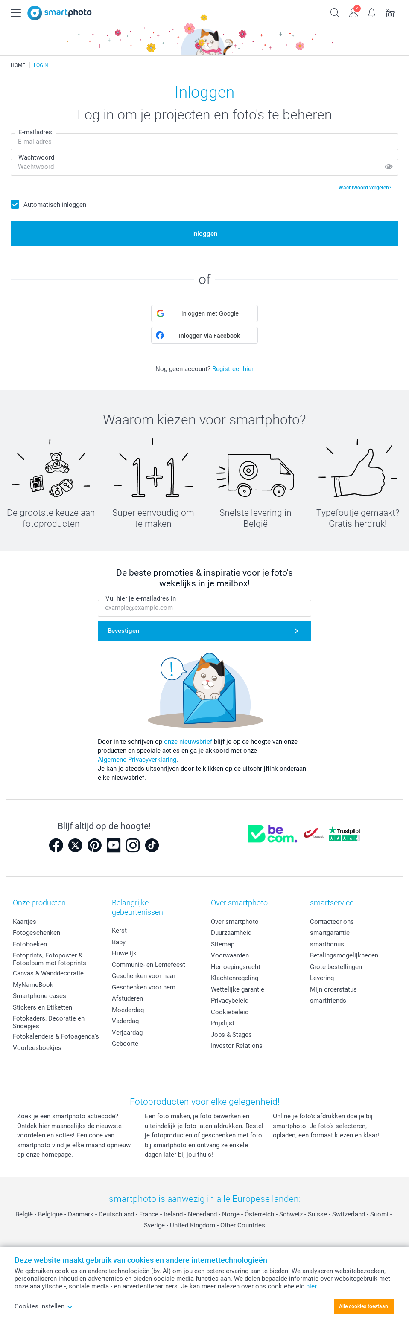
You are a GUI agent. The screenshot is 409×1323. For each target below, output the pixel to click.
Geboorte (125, 1043)
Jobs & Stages (231, 1035)
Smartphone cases (39, 996)
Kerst (119, 930)
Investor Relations (237, 1046)
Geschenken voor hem (143, 987)
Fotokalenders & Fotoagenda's (56, 1036)
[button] (204, 313)
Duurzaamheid (231, 933)
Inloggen (204, 234)
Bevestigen (123, 631)
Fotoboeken (30, 944)
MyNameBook (33, 985)
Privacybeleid (229, 1000)
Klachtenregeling (234, 978)
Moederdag (128, 1010)
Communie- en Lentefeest (148, 965)
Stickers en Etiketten (42, 1007)
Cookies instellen (44, 1306)
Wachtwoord (36, 157)
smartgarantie (330, 933)
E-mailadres (35, 132)
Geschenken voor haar (143, 976)
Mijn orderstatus (333, 989)
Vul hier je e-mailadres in (140, 599)
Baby (119, 942)
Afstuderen (127, 998)
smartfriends (328, 1000)
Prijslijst (222, 1023)
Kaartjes (24, 922)
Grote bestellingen (336, 967)
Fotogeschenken (36, 933)
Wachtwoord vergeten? (365, 188)
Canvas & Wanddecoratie (48, 973)
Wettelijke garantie (237, 989)
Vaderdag (125, 1021)
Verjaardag (127, 1032)
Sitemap (222, 944)
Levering (322, 978)
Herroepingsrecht (235, 967)
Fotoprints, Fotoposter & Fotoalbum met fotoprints (49, 959)
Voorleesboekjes (37, 1048)
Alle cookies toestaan (363, 1306)
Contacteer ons (332, 922)
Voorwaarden (230, 955)
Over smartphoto (235, 922)
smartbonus (327, 944)
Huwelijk (124, 953)
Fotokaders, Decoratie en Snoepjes (49, 1022)
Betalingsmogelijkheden (344, 955)
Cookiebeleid (229, 1012)
